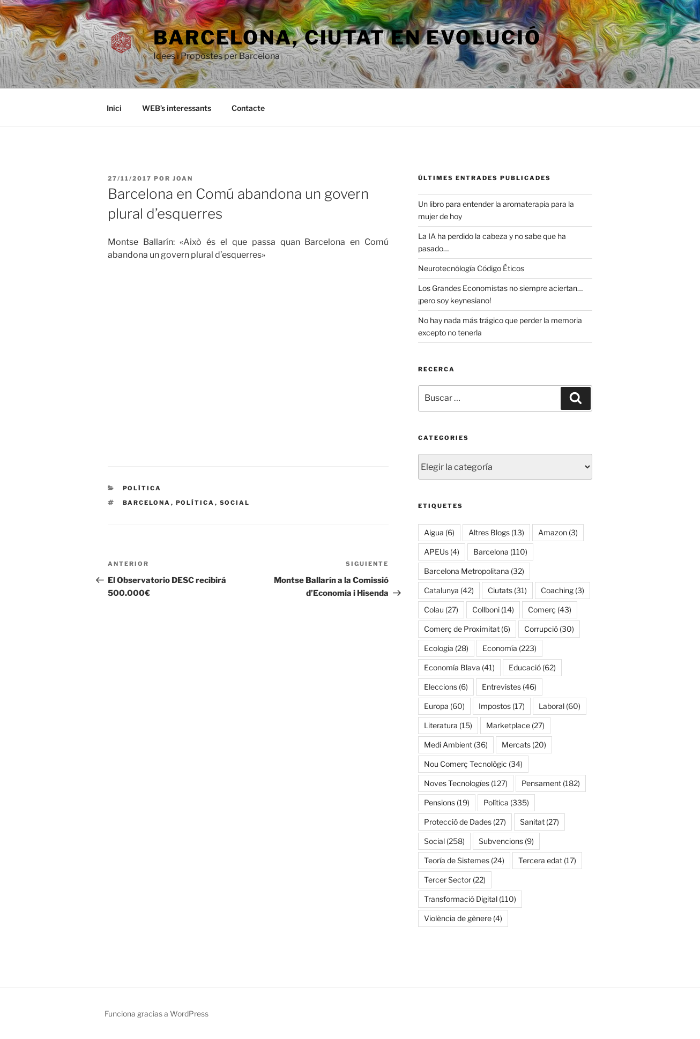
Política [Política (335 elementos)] (506, 802)
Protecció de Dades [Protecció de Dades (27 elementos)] (465, 821)
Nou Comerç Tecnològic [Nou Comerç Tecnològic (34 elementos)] (473, 763)
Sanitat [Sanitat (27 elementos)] (539, 821)
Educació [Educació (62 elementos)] (532, 667)
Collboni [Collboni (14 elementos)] (493, 609)
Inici (114, 108)
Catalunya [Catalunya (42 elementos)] (449, 590)
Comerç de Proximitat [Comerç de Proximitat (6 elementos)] (467, 628)
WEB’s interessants (176, 108)
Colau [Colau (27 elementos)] (441, 609)
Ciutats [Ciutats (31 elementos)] (507, 590)
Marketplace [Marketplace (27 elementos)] (515, 725)
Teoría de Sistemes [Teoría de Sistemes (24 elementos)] (464, 860)
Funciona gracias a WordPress (156, 1013)
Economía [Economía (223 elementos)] (509, 648)
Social (235, 502)
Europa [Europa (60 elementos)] (444, 706)
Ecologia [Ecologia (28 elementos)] (446, 648)
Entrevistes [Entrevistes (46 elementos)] (509, 686)
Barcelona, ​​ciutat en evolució (347, 37)
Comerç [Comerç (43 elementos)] (549, 609)
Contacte (248, 108)
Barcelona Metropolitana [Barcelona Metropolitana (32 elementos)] (474, 570)
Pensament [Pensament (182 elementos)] (551, 783)
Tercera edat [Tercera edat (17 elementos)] (547, 860)
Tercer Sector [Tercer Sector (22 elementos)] (455, 879)
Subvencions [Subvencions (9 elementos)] (506, 841)
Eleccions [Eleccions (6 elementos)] (446, 686)
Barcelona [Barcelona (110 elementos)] (500, 551)
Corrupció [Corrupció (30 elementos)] (549, 628)
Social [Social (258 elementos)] (444, 841)
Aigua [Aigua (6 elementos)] (439, 532)
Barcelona (147, 502)
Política (142, 488)
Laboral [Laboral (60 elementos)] (559, 706)
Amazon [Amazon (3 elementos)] (558, 532)
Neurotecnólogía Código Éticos (471, 268)
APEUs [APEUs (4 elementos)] (441, 551)
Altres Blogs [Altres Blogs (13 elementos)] (496, 532)
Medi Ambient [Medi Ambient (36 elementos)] (456, 744)
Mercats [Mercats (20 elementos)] (524, 744)
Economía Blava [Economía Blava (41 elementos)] (459, 667)
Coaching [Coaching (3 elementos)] (562, 590)
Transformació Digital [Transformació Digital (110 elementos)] (470, 898)
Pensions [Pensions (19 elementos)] (447, 802)
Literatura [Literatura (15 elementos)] (448, 725)
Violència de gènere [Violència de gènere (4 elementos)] (463, 918)
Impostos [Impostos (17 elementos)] (502, 706)
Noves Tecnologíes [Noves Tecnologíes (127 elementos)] (466, 783)
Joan (183, 178)
